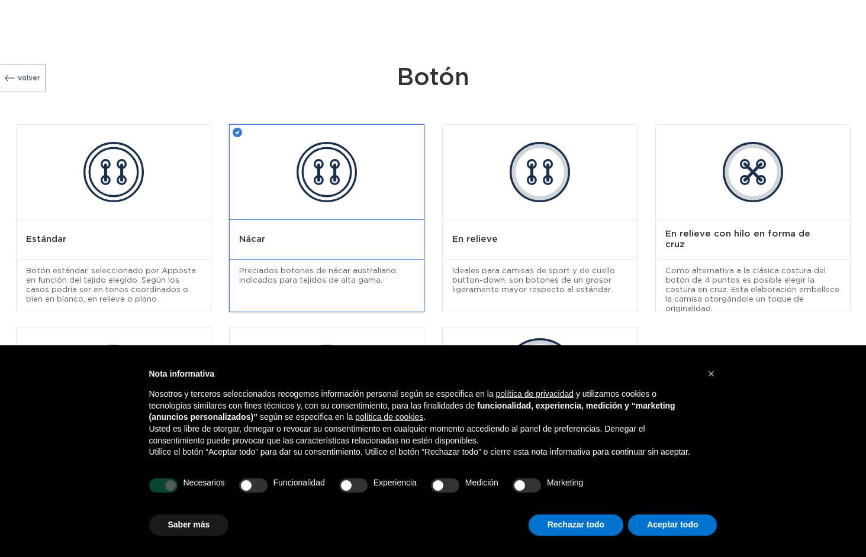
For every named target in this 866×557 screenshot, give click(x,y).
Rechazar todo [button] (576, 524)
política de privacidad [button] (534, 394)
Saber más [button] (189, 524)
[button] (711, 373)
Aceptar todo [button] (672, 524)
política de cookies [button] (389, 417)
